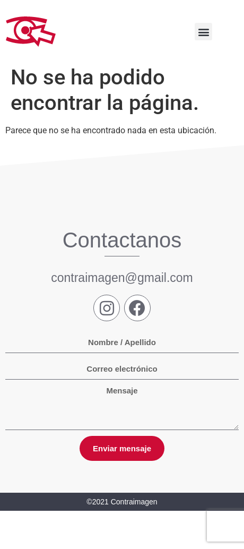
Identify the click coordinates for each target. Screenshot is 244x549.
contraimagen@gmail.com (122, 278)
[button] (203, 31)
